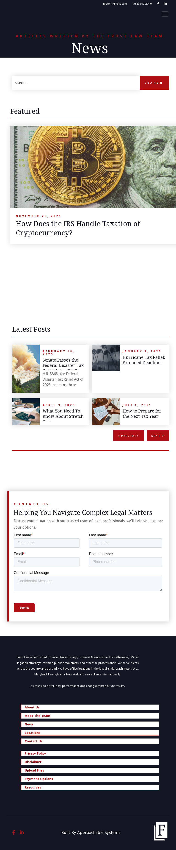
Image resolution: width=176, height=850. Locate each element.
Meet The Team (37, 716)
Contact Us (33, 741)
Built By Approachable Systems (90, 832)
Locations (90, 733)
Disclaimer (33, 762)
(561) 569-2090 (142, 3)
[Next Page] (158, 435)
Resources (90, 788)
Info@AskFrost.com (114, 3)
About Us (32, 707)
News (29, 724)
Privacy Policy (35, 753)
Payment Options (39, 779)
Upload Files (34, 770)
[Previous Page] (128, 435)
